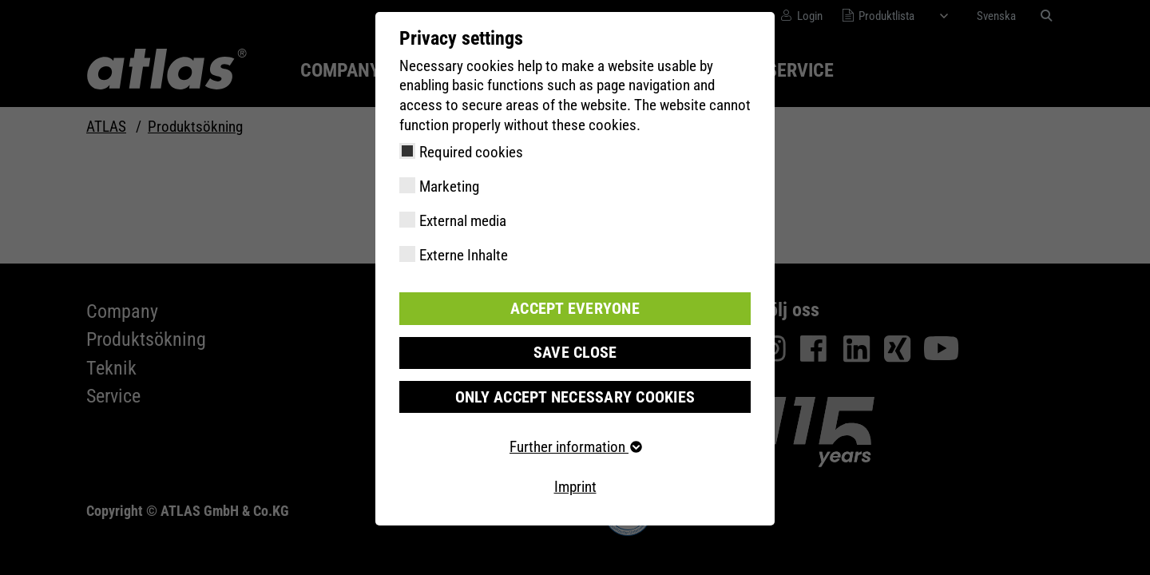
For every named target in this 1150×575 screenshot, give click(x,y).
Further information (575, 446)
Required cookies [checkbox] (471, 152)
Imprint (575, 486)
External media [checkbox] (462, 221)
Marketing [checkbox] (449, 186)
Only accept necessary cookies (574, 396)
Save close (575, 352)
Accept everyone (575, 308)
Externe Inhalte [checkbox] (463, 255)
